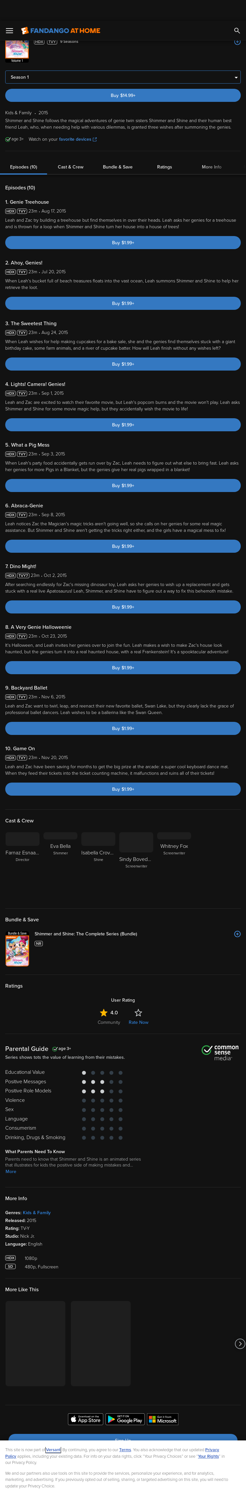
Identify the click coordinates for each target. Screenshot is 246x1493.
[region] (123, 1456)
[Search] (237, 9)
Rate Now (138, 1001)
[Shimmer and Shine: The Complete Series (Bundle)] (138, 913)
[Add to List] (237, 21)
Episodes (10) (23, 146)
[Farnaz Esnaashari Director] (22, 845)
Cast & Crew (70, 146)
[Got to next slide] (240, 1323)
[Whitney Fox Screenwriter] (174, 845)
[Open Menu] (9, 10)
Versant (53, 1429)
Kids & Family (37, 1192)
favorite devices (78, 118)
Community (109, 1001)
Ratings (164, 146)
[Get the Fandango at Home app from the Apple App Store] (86, 1399)
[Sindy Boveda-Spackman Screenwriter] (136, 845)
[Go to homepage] (61, 9)
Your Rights (208, 1435)
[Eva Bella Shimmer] (60, 845)
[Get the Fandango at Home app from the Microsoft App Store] (163, 1399)
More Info (211, 146)
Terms (125, 1429)
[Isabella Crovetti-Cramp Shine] (98, 845)
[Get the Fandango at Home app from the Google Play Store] (125, 1399)
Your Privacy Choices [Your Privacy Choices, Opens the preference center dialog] (97, 1482)
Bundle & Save (118, 146)
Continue (146, 1482)
